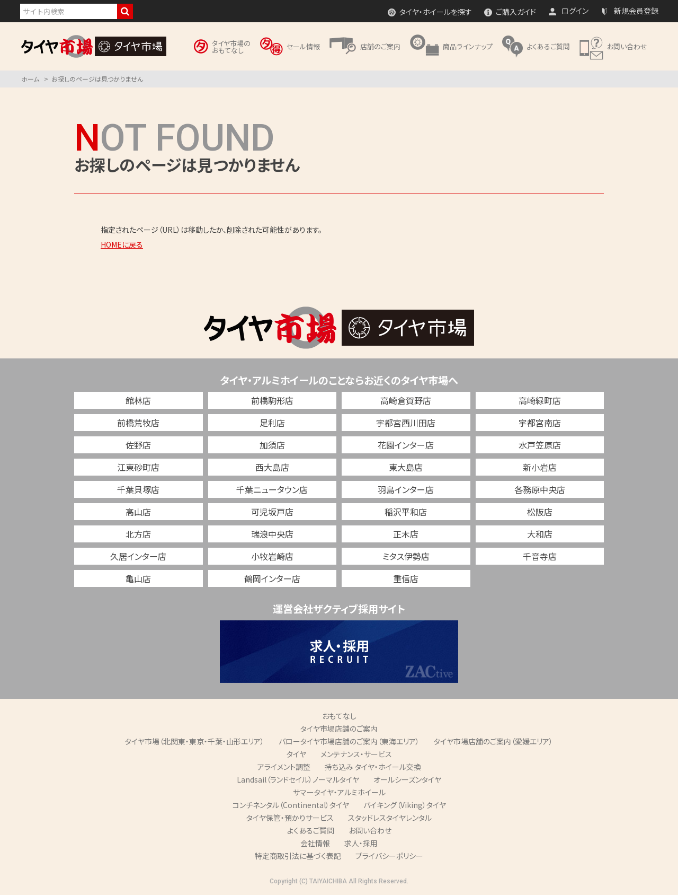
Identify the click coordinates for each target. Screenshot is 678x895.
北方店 (138, 534)
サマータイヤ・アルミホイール (339, 792)
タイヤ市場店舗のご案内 (339, 728)
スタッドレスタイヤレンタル (390, 817)
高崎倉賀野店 (405, 400)
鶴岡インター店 (272, 578)
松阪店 (539, 511)
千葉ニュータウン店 (272, 489)
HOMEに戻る (122, 244)
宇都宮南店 (540, 422)
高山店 (138, 511)
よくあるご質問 (310, 830)
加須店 (272, 444)
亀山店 (138, 578)
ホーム (30, 78)
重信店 (405, 578)
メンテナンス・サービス (356, 754)
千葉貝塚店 (138, 489)
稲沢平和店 (406, 511)
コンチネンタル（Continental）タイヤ (291, 805)
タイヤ (296, 754)
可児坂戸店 (272, 511)
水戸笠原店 (540, 444)
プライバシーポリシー (389, 855)
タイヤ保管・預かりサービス (290, 817)
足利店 (272, 422)
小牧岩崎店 (272, 556)
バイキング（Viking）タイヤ (404, 805)
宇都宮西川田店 (405, 422)
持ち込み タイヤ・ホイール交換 (373, 766)
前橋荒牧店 (138, 422)
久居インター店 (138, 556)
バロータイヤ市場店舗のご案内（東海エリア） (349, 741)
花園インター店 (406, 444)
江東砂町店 (138, 467)
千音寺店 (540, 556)
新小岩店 (540, 467)
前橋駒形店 (272, 400)
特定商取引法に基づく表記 (298, 855)
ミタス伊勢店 (406, 556)
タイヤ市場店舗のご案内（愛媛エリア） (493, 741)
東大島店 (406, 467)
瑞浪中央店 (272, 534)
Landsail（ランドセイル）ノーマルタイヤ (298, 779)
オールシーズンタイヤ (407, 779)
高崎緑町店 (540, 400)
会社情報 (315, 843)
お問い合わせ (370, 830)
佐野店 (138, 444)
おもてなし (339, 715)
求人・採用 (361, 843)
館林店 (138, 400)
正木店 (405, 534)
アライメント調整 (283, 766)
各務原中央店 (539, 489)
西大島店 (272, 467)
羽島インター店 (406, 489)
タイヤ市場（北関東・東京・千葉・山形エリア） (194, 741)
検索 (125, 11)
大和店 (539, 534)
